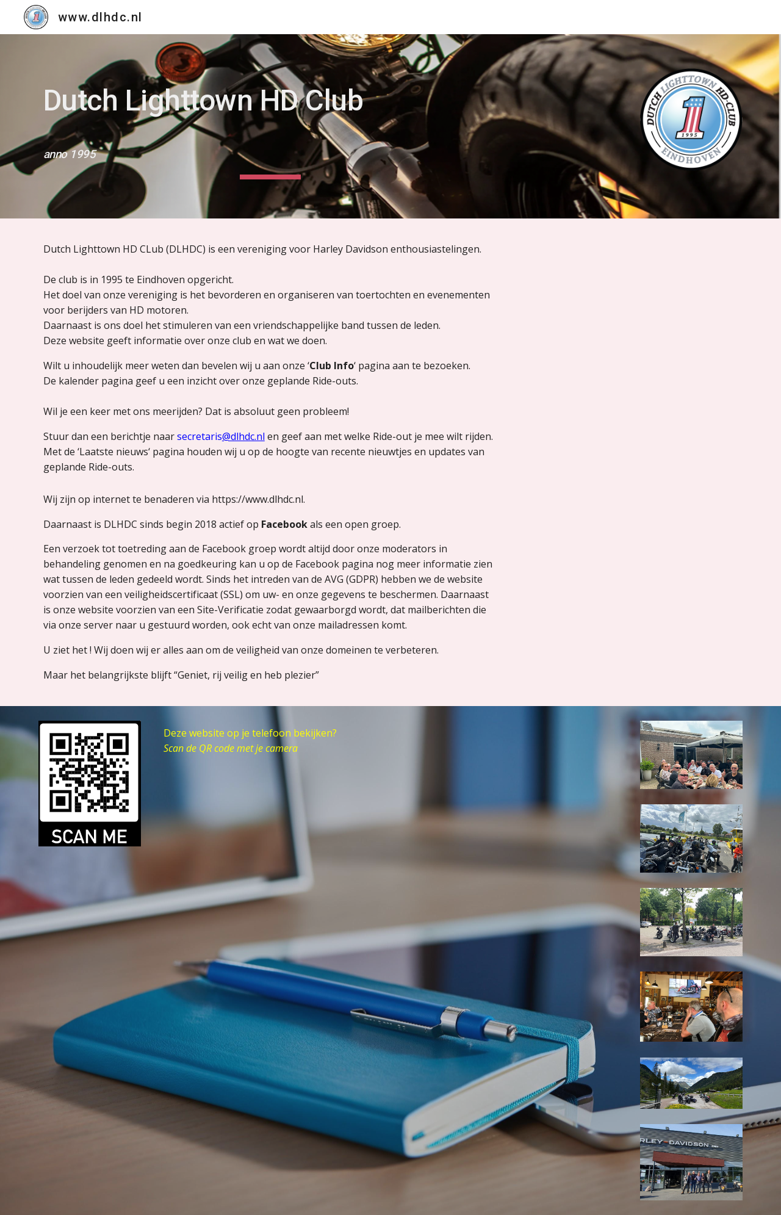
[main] (270, 126)
